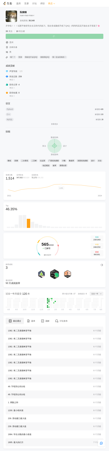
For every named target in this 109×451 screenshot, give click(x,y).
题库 (18, 3)
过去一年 (96, 294)
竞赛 (26, 3)
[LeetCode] (7, 3)
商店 (51, 3)
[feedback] (101, 443)
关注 (54, 36)
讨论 (34, 3)
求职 (42, 3)
